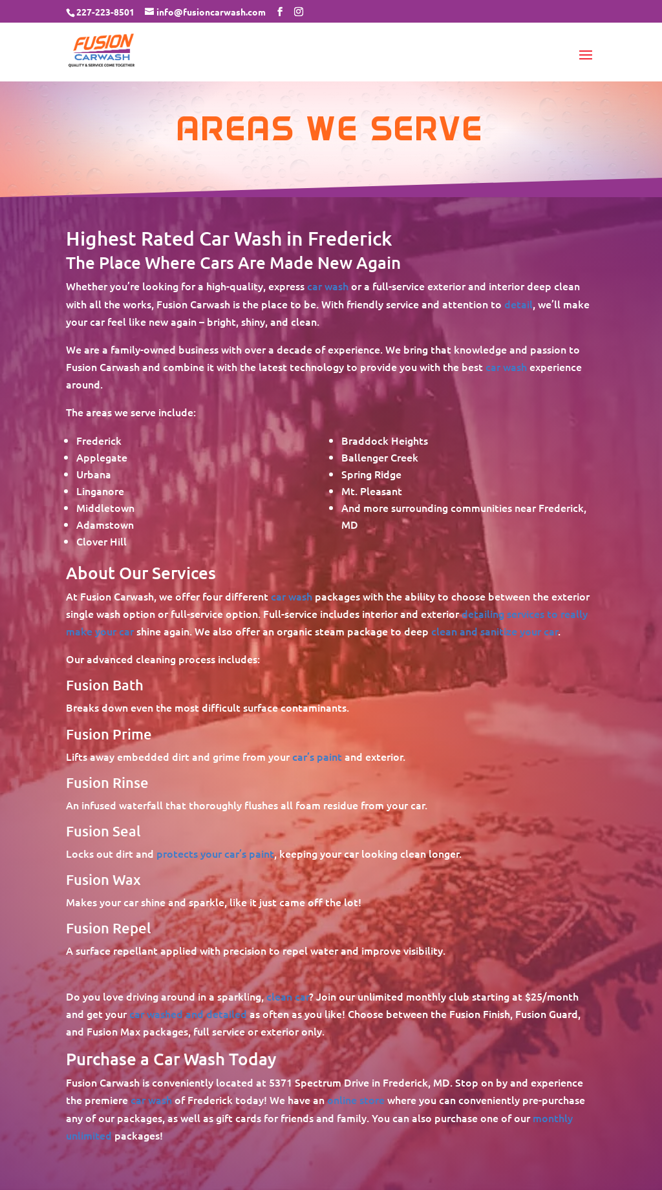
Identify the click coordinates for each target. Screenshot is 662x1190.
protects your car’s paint (215, 853)
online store (356, 1099)
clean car (287, 996)
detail (518, 304)
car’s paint (317, 756)
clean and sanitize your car (494, 631)
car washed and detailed (188, 1013)
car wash (327, 286)
